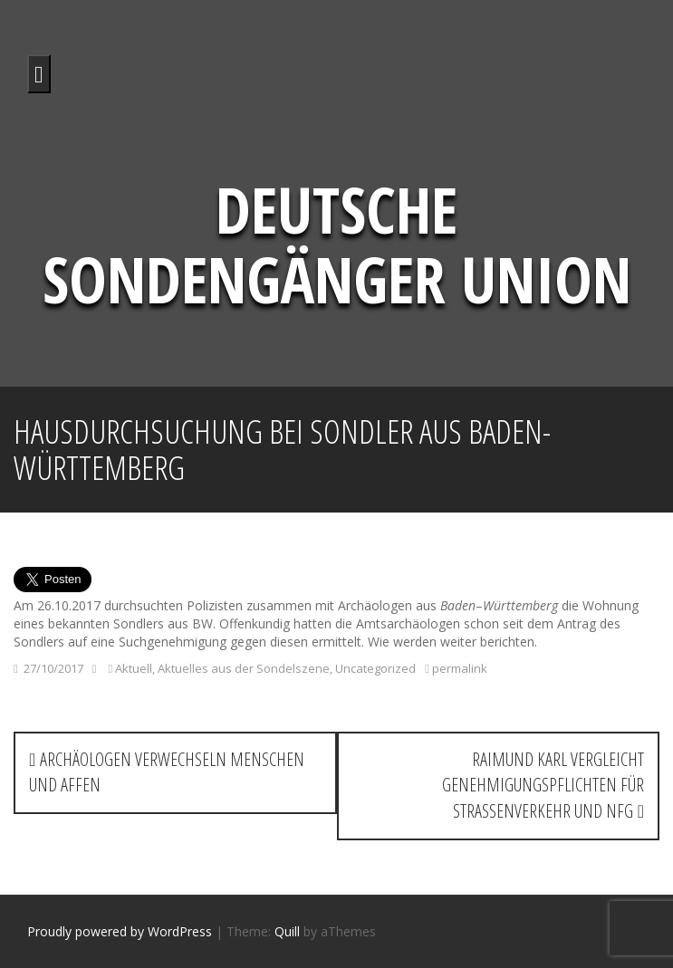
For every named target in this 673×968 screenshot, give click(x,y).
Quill (287, 931)
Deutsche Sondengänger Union (337, 244)
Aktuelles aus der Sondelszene (244, 668)
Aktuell (133, 668)
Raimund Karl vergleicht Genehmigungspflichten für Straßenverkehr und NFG (543, 785)
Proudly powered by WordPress (119, 931)
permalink (458, 668)
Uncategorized (375, 668)
